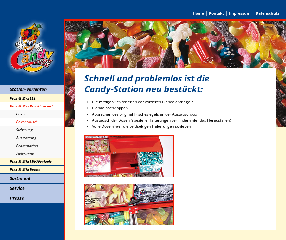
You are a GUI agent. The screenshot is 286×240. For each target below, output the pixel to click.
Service (17, 188)
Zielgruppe (25, 153)
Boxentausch (27, 122)
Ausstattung (26, 137)
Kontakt (216, 13)
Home (198, 13)
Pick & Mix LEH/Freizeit (31, 161)
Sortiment (20, 178)
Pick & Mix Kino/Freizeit (31, 106)
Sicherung (24, 130)
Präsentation (27, 145)
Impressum (239, 13)
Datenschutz (267, 13)
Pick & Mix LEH (23, 98)
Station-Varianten (28, 89)
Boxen (21, 114)
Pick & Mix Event (25, 169)
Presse (17, 198)
